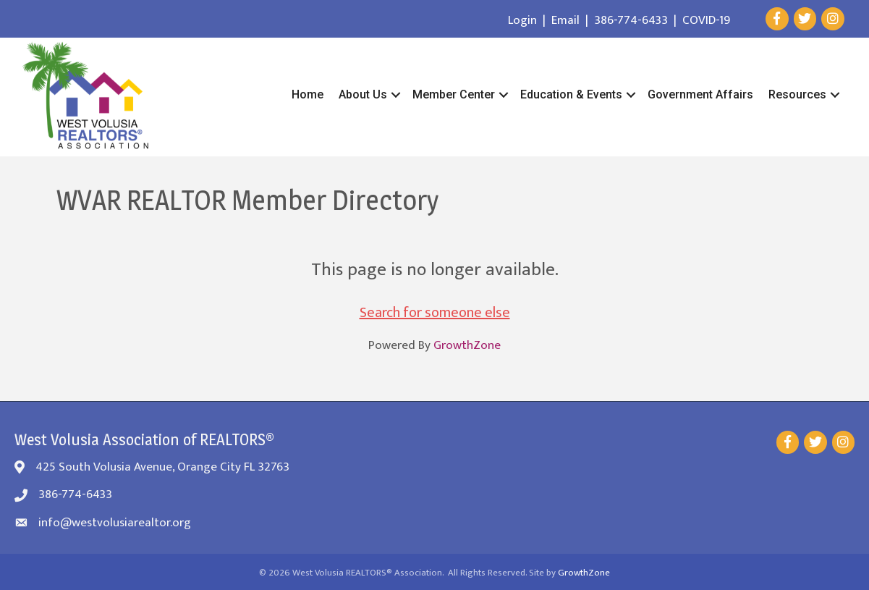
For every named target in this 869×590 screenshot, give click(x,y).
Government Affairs (700, 94)
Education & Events (571, 94)
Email (565, 20)
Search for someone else (435, 312)
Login (522, 20)
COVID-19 (706, 20)
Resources (797, 94)
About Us (363, 94)
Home (307, 94)
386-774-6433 (631, 20)
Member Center (453, 94)
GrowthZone (467, 345)
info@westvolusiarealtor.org (114, 523)
